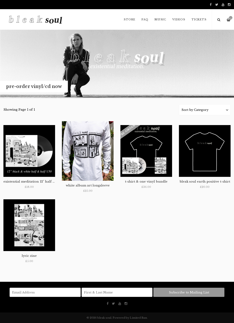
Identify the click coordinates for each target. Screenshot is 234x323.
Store (129, 19)
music (160, 19)
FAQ (144, 19)
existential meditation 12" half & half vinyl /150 (41, 181)
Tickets (198, 19)
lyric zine (29, 256)
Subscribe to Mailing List (189, 292)
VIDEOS (178, 19)
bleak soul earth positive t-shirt (205, 181)
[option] (117, 64)
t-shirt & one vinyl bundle (146, 181)
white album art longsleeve (88, 185)
